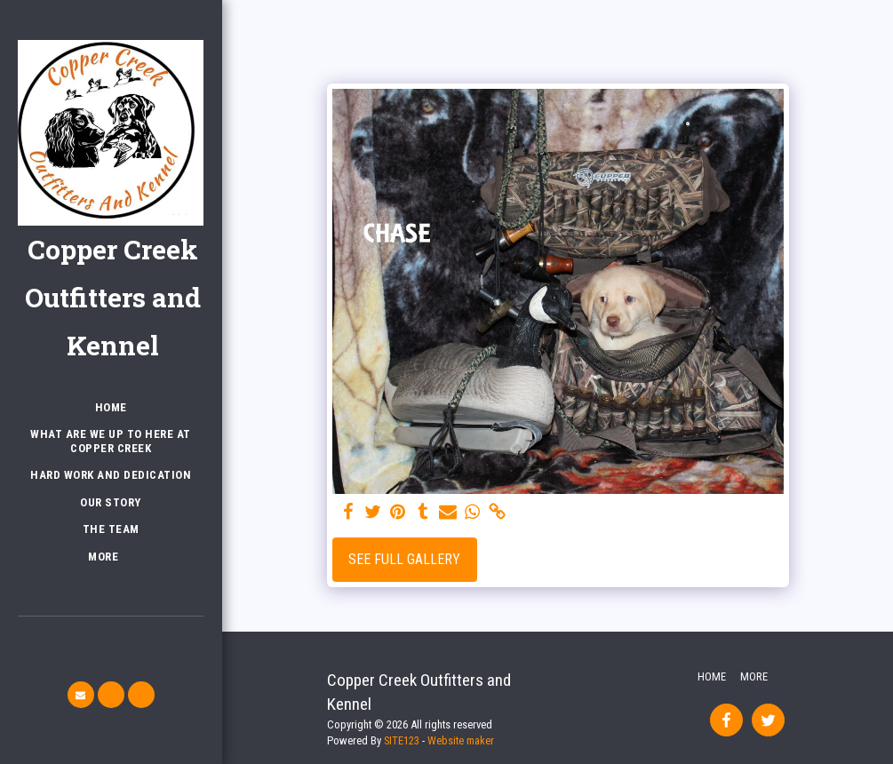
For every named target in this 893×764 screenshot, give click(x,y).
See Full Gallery (404, 559)
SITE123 (401, 740)
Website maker (460, 740)
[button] (81, 694)
